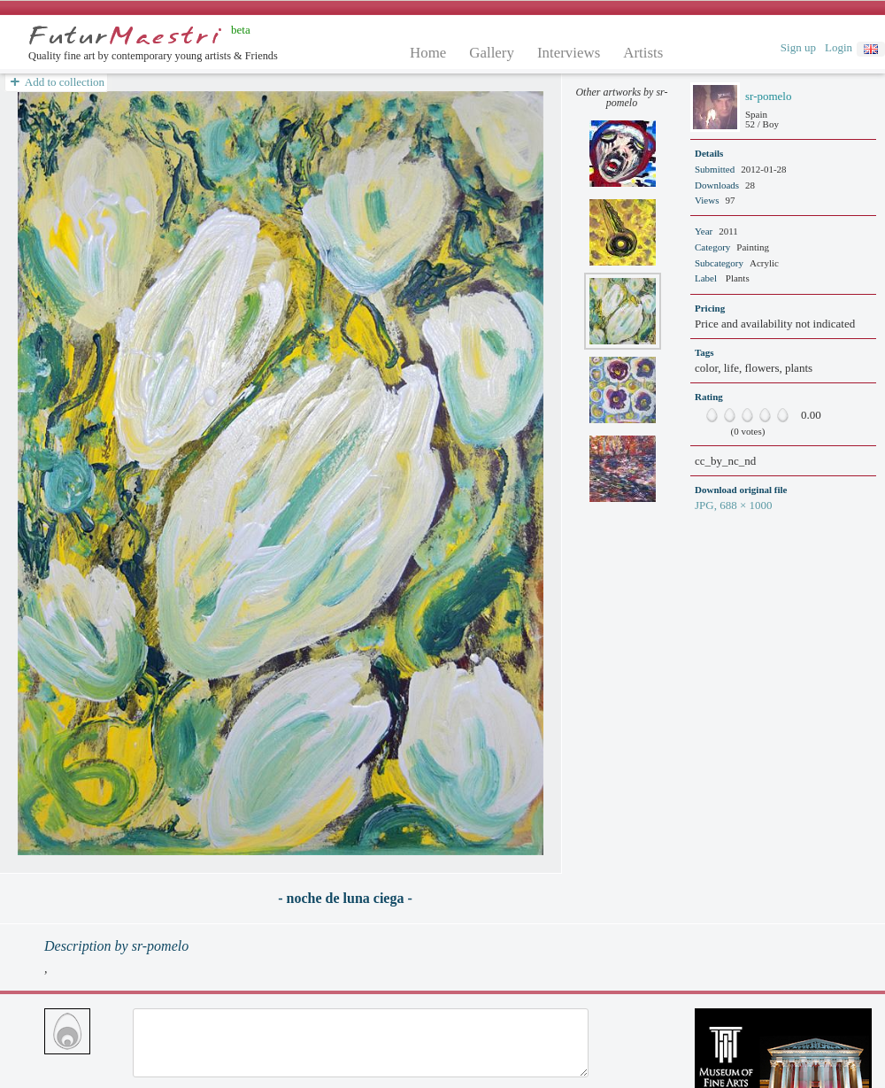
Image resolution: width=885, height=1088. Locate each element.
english (871, 49)
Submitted (715, 169)
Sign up (798, 47)
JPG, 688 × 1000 (734, 505)
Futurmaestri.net (125, 35)
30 (725, 415)
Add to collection (56, 82)
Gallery (491, 52)
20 (716, 415)
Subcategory (719, 263)
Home (428, 52)
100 (787, 415)
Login (838, 47)
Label (706, 278)
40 (734, 415)
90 (778, 415)
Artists (643, 52)
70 (761, 415)
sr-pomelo (768, 96)
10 (708, 415)
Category (712, 247)
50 (743, 415)
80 (770, 415)
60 (752, 415)
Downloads (717, 185)
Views (707, 200)
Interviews (568, 52)
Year (703, 231)
